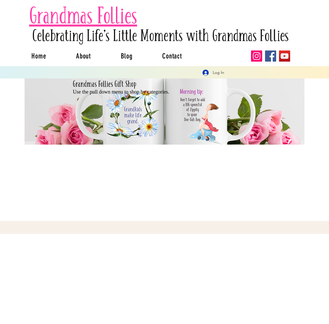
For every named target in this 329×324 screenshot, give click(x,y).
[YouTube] (284, 56)
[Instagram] (256, 56)
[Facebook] (270, 56)
